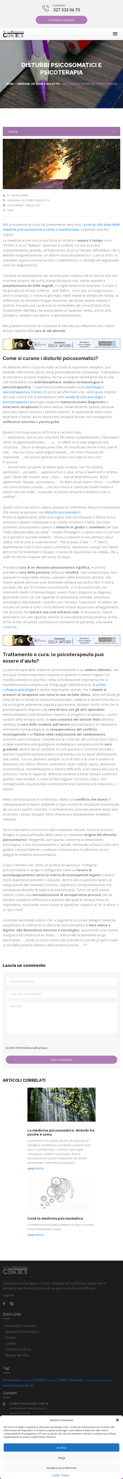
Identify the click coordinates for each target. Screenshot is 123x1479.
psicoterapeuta (15, 402)
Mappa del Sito (17, 1355)
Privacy (65, 1475)
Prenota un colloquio (61, 20)
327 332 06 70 (66, 9)
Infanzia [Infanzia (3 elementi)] (89, 1380)
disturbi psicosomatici (62, 512)
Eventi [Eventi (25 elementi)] (63, 1380)
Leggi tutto (35, 1168)
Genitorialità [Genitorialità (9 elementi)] (76, 1380)
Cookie (56, 1475)
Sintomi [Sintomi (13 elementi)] (7, 1385)
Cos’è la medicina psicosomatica (55, 1218)
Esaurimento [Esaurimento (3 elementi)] (52, 1380)
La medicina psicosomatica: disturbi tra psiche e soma (61, 1132)
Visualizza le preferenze (61, 1468)
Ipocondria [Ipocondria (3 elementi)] (99, 1380)
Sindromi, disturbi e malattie (38, 83)
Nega (61, 1458)
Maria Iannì (20, 195)
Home (10, 83)
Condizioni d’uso (18, 1349)
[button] (117, 1420)
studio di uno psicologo (84, 397)
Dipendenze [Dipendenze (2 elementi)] (27, 1380)
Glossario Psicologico (22, 1331)
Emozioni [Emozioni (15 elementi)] (39, 1380)
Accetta (61, 1447)
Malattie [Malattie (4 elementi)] (109, 1380)
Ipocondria (16, 205)
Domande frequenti (20, 1325)
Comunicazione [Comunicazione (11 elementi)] (12, 1380)
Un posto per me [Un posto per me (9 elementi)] (23, 1385)
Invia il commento (61, 1059)
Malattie (33, 205)
